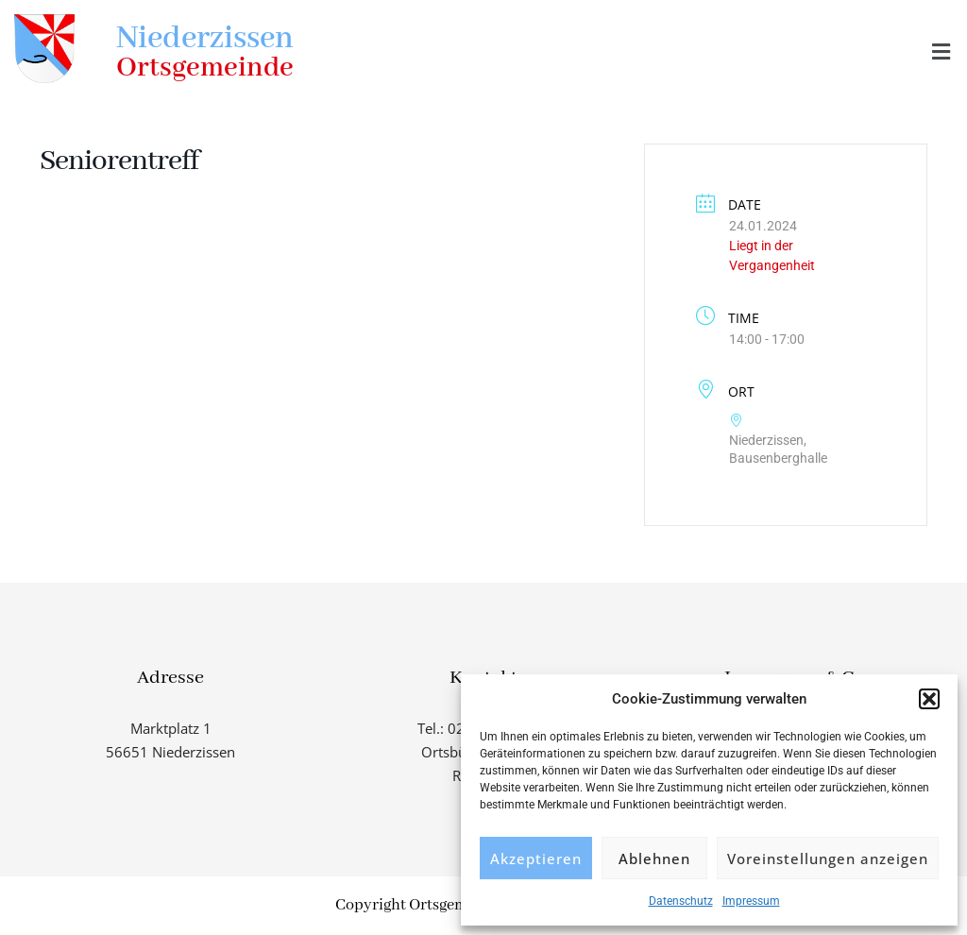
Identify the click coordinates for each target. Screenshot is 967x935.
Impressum (751, 901)
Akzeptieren (536, 858)
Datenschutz (681, 901)
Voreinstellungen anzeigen (827, 858)
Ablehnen (654, 858)
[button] (929, 698)
